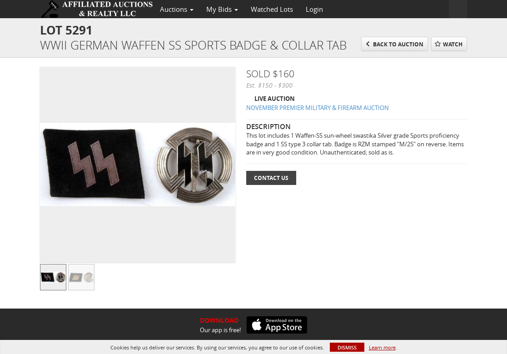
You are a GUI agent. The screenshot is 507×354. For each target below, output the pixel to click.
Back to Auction (398, 44)
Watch (452, 44)
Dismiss (347, 347)
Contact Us (271, 178)
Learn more (382, 347)
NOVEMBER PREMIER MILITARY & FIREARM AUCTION (317, 108)
